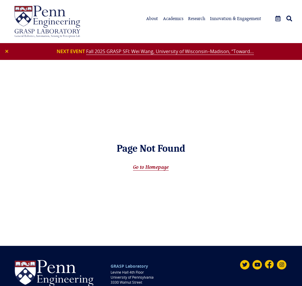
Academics (173, 18)
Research (196, 18)
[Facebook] (269, 264)
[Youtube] (257, 264)
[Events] (277, 18)
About (152, 18)
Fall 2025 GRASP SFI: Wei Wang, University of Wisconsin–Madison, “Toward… (170, 51)
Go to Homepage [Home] (151, 167)
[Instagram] (281, 264)
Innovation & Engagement (235, 18)
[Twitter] (245, 264)
